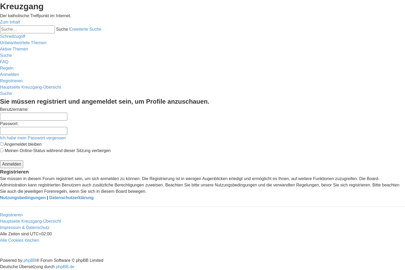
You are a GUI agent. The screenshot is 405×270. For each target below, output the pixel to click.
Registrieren (11, 215)
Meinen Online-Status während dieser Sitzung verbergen (55, 150)
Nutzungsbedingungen (23, 197)
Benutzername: (14, 109)
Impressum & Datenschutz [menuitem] (25, 227)
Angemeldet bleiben (21, 144)
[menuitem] (23, 42)
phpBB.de (65, 266)
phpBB (29, 260)
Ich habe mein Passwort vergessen (33, 138)
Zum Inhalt (10, 22)
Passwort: (9, 123)
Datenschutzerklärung (71, 197)
